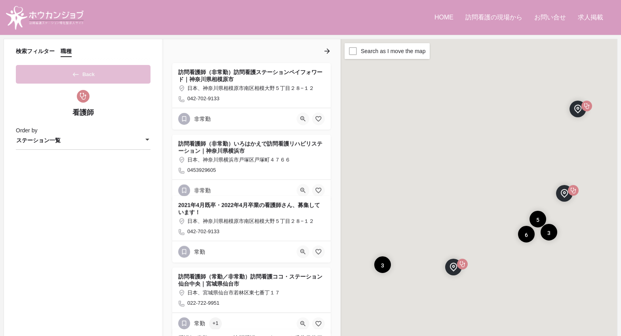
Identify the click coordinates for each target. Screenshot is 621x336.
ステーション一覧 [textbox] (38, 143)
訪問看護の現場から (493, 17)
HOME (443, 17)
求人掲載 (590, 17)
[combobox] (83, 143)
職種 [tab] (66, 51)
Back (83, 73)
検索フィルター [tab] (35, 51)
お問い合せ (550, 17)
